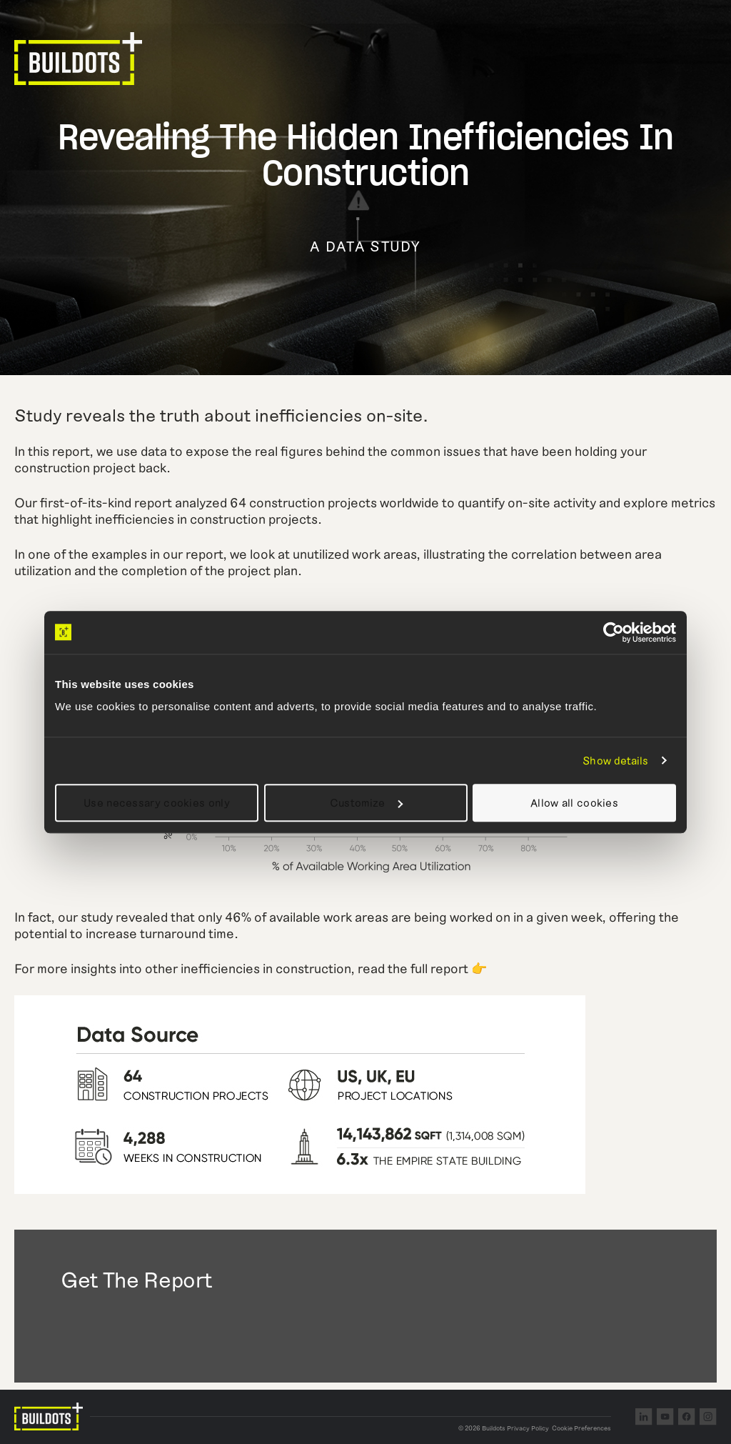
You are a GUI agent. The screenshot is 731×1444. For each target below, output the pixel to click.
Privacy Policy (528, 1428)
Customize (366, 802)
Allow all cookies (574, 802)
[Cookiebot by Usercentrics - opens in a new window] (613, 632)
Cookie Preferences (581, 1428)
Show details (615, 760)
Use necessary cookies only (157, 802)
